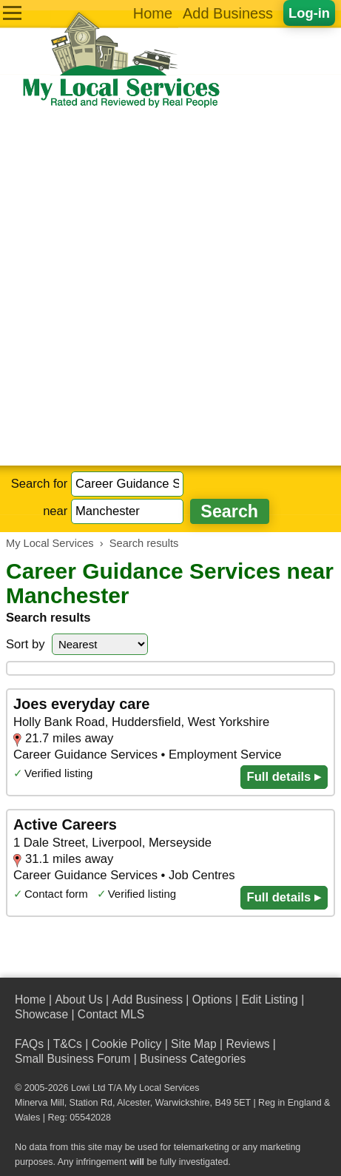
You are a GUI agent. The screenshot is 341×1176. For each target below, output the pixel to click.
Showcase (41, 1014)
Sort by (25, 644)
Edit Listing (269, 999)
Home (152, 13)
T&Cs (67, 1044)
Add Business (228, 13)
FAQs (29, 1044)
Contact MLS (111, 1014)
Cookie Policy (127, 1044)
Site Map (194, 1044)
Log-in (309, 13)
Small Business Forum (72, 1058)
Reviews (247, 1044)
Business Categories (193, 1058)
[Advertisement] (170, 287)
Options (212, 999)
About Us (78, 999)
